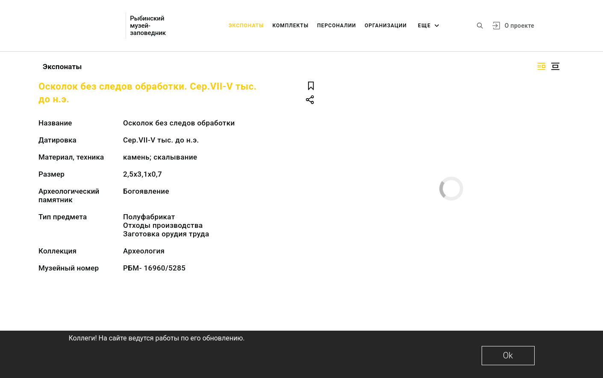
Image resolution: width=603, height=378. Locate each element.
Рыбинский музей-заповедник (148, 26)
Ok (508, 355)
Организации (386, 26)
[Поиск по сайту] (479, 25)
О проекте (519, 25)
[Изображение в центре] (555, 66)
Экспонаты (246, 26)
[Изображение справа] (541, 66)
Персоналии (336, 26)
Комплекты (290, 26)
